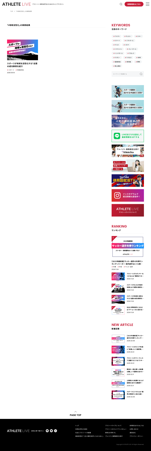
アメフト (117, 36)
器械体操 (117, 62)
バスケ (127, 45)
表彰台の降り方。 (110, 433)
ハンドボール (119, 53)
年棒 (114, 267)
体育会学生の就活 (81, 429)
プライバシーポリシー (136, 436)
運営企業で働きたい (37, 431)
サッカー (128, 36)
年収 (120, 267)
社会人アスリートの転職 (83, 433)
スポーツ (11, 70)
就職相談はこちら (134, 4)
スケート (117, 40)
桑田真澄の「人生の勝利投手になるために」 (89, 436)
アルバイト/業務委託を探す (114, 436)
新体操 (129, 62)
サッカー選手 (129, 267)
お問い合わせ (134, 429)
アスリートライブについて (113, 425)
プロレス (131, 53)
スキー (139, 36)
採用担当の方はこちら (137, 425)
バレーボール (132, 49)
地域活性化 (20, 70)
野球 (138, 62)
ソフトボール (129, 40)
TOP (11, 11)
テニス (117, 45)
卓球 (139, 57)
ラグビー (117, 57)
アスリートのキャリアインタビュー (116, 429)
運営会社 (133, 433)
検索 (141, 74)
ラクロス (129, 57)
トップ (77, 425)
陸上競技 (117, 66)
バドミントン (118, 49)
